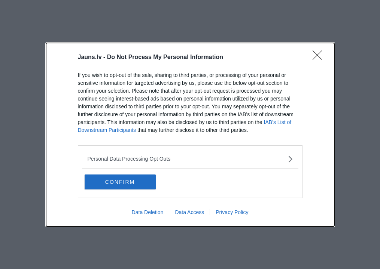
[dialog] (190, 134)
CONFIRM (120, 182)
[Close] (320, 57)
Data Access (189, 212)
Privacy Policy (232, 212)
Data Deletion (148, 212)
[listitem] (190, 159)
